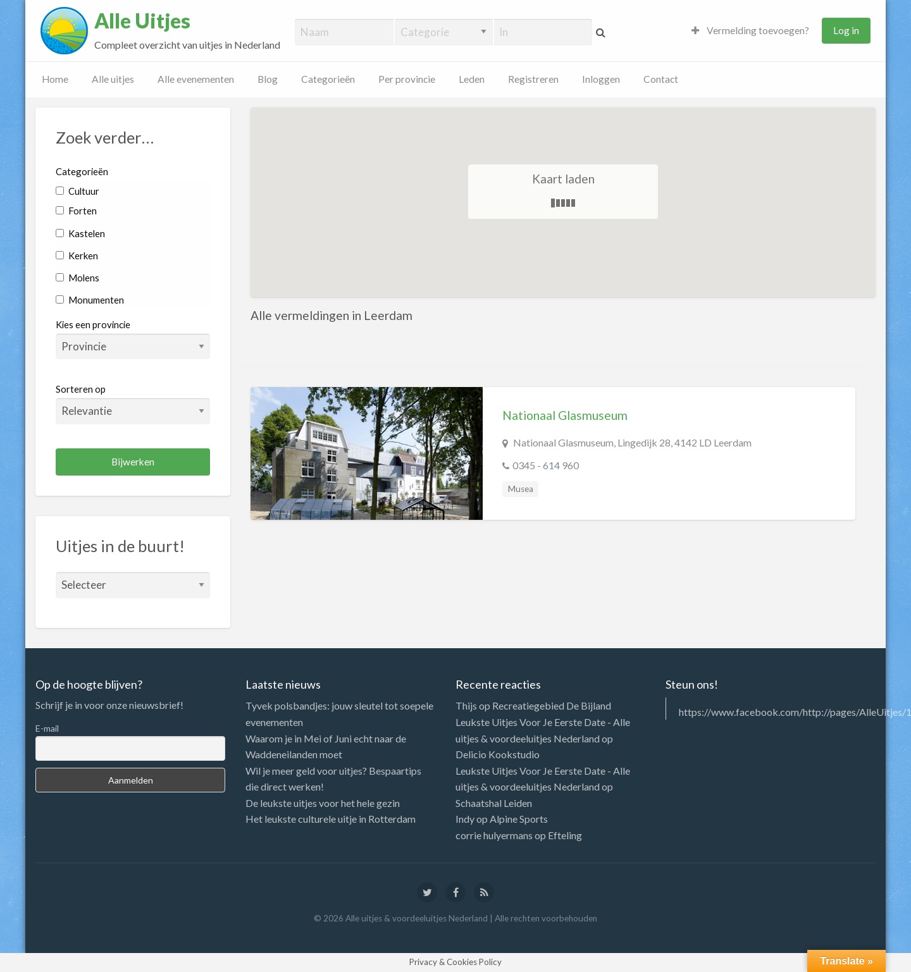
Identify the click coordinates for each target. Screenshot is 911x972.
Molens (77, 277)
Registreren (533, 79)
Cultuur (77, 191)
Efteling (565, 835)
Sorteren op (133, 403)
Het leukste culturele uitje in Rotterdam (330, 819)
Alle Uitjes (142, 21)
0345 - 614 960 (545, 465)
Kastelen (80, 233)
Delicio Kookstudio (498, 754)
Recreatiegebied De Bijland (551, 705)
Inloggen (601, 79)
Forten (76, 210)
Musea (520, 489)
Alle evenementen (196, 79)
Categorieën (328, 79)
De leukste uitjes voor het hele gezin (322, 803)
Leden (472, 79)
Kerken (77, 255)
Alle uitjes (113, 79)
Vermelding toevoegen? (750, 30)
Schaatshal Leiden (494, 803)
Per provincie (406, 79)
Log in (846, 30)
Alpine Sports (519, 819)
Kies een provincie (93, 324)
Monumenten (90, 299)
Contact (660, 79)
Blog (267, 79)
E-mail (47, 728)
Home (55, 79)
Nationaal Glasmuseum (565, 415)
